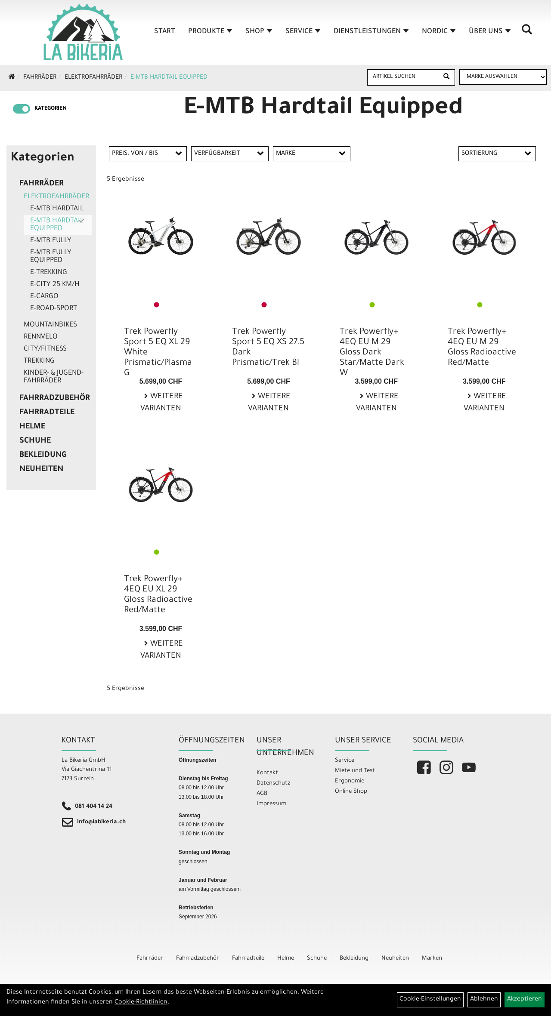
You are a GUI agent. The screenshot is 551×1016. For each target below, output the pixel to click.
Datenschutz (273, 783)
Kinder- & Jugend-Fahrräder (54, 377)
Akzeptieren (524, 999)
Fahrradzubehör (54, 398)
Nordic (436, 32)
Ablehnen (484, 999)
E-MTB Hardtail (57, 209)
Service (300, 32)
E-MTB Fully (50, 241)
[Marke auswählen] (503, 77)
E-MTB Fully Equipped (50, 257)
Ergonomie (349, 781)
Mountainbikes (50, 325)
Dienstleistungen (368, 32)
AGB (262, 794)
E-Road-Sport (53, 309)
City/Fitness (45, 349)
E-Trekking (48, 273)
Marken (432, 958)
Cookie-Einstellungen (430, 999)
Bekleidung (42, 455)
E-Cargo (44, 297)
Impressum (271, 804)
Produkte (208, 32)
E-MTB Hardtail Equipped (168, 77)
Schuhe (35, 441)
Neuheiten (41, 469)
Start (162, 32)
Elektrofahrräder (93, 77)
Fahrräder (39, 77)
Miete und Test (355, 771)
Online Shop (351, 791)
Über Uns (487, 32)
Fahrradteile (46, 413)
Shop (256, 32)
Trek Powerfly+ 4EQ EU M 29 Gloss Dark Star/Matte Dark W (372, 353)
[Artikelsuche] (524, 35)
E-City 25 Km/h (55, 285)
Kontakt (267, 773)
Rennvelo (41, 337)
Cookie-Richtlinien (141, 1002)
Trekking (39, 361)
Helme (32, 427)
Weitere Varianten (161, 403)
